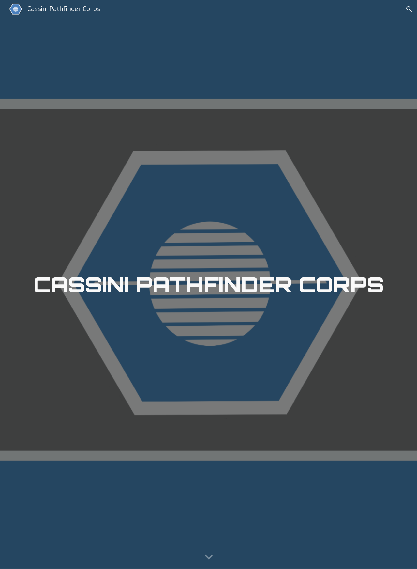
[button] (409, 9)
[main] (208, 284)
